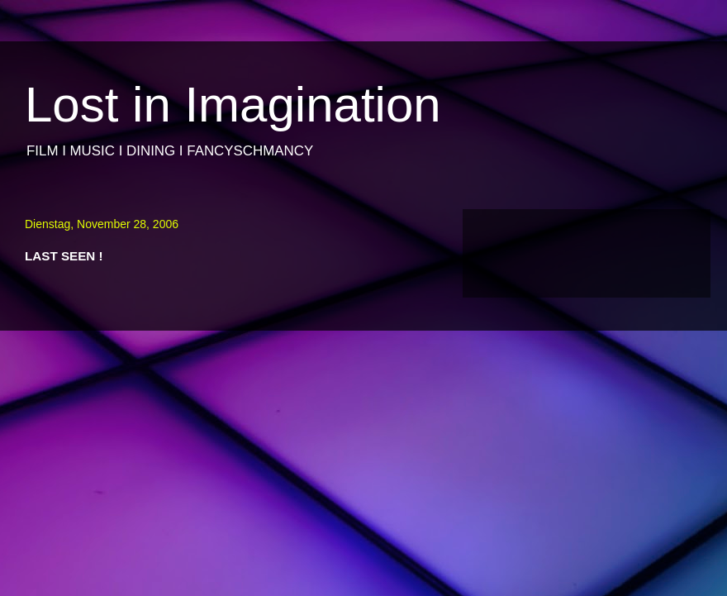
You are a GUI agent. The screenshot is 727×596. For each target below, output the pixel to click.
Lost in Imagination (233, 104)
